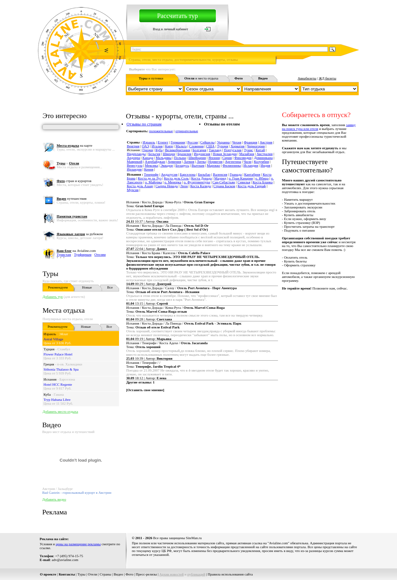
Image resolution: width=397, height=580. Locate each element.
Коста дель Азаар (140, 186)
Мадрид (220, 178)
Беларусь (182, 165)
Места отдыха (63, 310)
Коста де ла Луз (150, 178)
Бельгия (154, 154)
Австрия (266, 142)
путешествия (72, 198)
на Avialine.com (76, 251)
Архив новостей (171, 574)
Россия (193, 142)
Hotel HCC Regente (57, 384)
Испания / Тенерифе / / (143, 362)
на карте (74, 145)
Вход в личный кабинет (170, 29)
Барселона (67, 379)
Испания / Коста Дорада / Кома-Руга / (170, 202)
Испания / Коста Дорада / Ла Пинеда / (167, 225)
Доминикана (263, 158)
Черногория (256, 146)
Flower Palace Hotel (57, 354)
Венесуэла (134, 165)
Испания (49, 379)
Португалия (233, 150)
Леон (184, 186)
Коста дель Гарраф (252, 186)
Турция (48, 349)
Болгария (199, 150)
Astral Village (53, 339)
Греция (48, 364)
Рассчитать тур (177, 15)
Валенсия (220, 174)
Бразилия (184, 154)
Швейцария (197, 158)
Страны (105, 574)
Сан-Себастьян (223, 182)
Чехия (236, 142)
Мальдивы (163, 158)
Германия (178, 142)
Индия (265, 165)
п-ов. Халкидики (69, 364)
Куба (47, 394)
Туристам (64, 254)
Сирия (227, 158)
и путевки (151, 78)
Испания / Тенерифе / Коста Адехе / (167, 343)
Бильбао (204, 174)
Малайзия (246, 154)
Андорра (133, 158)
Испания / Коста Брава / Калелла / (168, 253)
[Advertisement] (242, 413)
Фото (129, 574)
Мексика (151, 165)
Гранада (236, 174)
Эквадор (166, 165)
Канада (148, 158)
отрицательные (186, 131)
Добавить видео (54, 499)
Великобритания (177, 150)
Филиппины (232, 165)
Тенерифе (151, 174)
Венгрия (133, 146)
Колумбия (261, 161)
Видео (118, 574)
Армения (174, 161)
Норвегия (215, 161)
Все (110, 287)
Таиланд (215, 150)
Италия (157, 146)
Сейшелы (207, 142)
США (210, 146)
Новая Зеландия (224, 154)
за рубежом (80, 234)
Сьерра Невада (166, 186)
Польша (180, 158)
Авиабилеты (307, 78)
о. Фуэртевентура (197, 182)
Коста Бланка (263, 182)
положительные (161, 131)
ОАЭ (145, 146)
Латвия (189, 161)
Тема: (145, 206)
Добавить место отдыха (60, 411)
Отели (92, 574)
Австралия (264, 154)
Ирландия (134, 169)
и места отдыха (201, 78)
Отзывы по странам (144, 124)
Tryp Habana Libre (56, 399)
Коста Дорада (201, 178)
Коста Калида (200, 186)
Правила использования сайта (230, 574)
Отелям (100, 254)
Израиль (49, 334)
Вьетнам (197, 165)
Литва (201, 161)
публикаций (196, 574)
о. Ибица (262, 178)
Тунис (248, 150)
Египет (163, 142)
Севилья (243, 182)
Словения (196, 146)
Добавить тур (52, 297)
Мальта (181, 146)
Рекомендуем (58, 287)
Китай (260, 150)
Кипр (169, 146)
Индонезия (202, 154)
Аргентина (233, 161)
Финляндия (242, 158)
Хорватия (237, 146)
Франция (250, 142)
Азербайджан (155, 161)
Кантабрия (252, 174)
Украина (223, 142)
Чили (247, 161)
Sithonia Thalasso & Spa (60, 369)
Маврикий (134, 161)
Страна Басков (224, 186)
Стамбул (63, 349)
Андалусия (169, 174)
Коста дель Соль (176, 178)
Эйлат (63, 334)
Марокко (213, 165)
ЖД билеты (327, 78)
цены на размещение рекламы (78, 544)
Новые (87, 287)
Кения (148, 169)
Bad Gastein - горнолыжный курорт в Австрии (76, 492)
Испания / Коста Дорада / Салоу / (181, 288)
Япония (214, 158)
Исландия (250, 165)
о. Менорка (172, 182)
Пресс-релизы (146, 574)
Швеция (169, 154)
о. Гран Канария (241, 178)
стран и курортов (74, 181)
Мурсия (132, 190)
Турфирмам (82, 254)
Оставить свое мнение (145, 390)
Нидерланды (136, 154)
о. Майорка (153, 182)
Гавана (59, 394)
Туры (50, 274)
